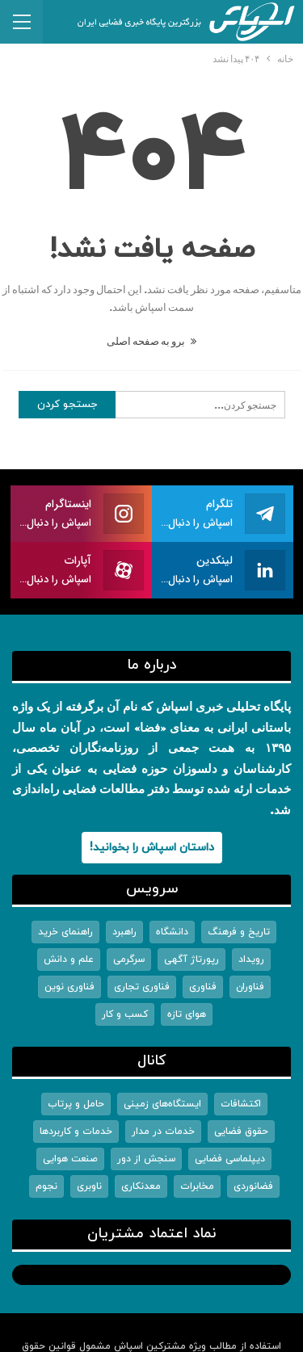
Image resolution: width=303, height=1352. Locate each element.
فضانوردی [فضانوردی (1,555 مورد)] (253, 1186)
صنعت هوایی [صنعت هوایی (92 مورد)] (70, 1159)
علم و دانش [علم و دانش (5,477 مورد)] (69, 959)
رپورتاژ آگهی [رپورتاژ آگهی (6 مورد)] (191, 959)
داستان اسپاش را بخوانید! (152, 847)
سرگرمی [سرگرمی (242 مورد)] (129, 959)
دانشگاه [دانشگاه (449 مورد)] (172, 932)
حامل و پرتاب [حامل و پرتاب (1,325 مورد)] (76, 1104)
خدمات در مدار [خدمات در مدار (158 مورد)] (163, 1131)
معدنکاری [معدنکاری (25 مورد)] (141, 1186)
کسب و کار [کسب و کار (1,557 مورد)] (125, 1014)
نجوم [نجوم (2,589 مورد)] (46, 1186)
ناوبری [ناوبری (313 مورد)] (89, 1186)
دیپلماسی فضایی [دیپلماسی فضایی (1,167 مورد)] (230, 1159)
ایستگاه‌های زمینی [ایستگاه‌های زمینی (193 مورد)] (162, 1104)
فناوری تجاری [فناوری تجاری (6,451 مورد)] (142, 986)
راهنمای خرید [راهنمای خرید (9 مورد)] (65, 932)
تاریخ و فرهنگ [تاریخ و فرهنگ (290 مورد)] (239, 932)
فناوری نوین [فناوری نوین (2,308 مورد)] (69, 986)
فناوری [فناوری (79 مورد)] (203, 986)
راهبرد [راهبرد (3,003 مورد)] (124, 932)
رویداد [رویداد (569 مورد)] (251, 959)
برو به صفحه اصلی (151, 341)
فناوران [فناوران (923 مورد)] (250, 986)
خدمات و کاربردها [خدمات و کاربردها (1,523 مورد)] (76, 1131)
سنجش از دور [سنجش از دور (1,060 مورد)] (146, 1159)
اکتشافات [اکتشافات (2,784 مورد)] (241, 1104)
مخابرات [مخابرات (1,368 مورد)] (197, 1186)
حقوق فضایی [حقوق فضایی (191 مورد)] (241, 1131)
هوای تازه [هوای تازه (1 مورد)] (186, 1014)
